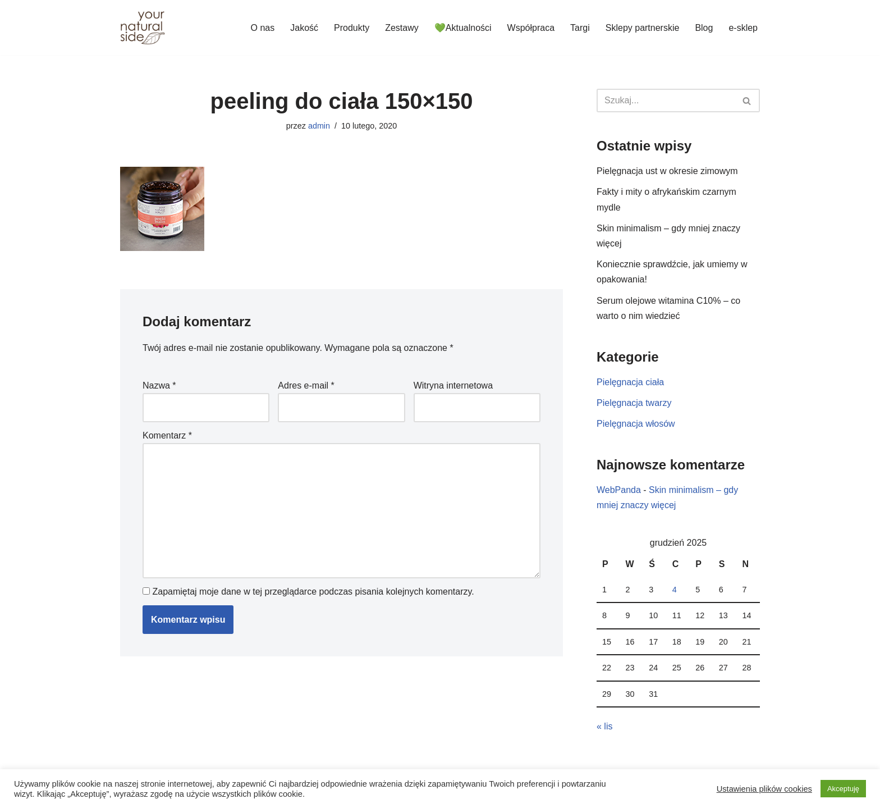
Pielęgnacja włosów (636, 423)
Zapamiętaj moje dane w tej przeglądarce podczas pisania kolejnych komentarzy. (313, 591)
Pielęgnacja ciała (630, 382)
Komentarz (167, 435)
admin (319, 125)
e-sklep (743, 28)
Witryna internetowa (453, 385)
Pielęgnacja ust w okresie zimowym (667, 171)
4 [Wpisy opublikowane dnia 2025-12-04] (674, 589)
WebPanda (619, 490)
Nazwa (159, 385)
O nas (263, 28)
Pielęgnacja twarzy (634, 403)
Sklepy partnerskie (643, 28)
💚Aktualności (463, 28)
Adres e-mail (306, 385)
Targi (580, 28)
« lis (604, 726)
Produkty (351, 28)
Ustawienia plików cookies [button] (764, 788)
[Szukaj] (666, 100)
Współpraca (530, 28)
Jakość (304, 28)
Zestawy (402, 28)
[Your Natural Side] (142, 27)
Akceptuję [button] (843, 788)
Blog (704, 28)
